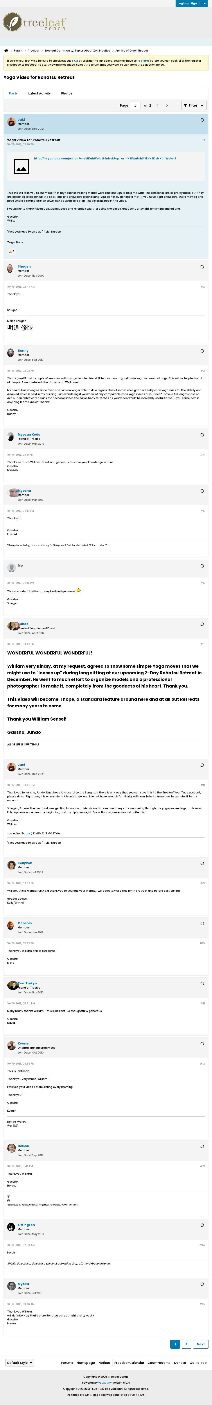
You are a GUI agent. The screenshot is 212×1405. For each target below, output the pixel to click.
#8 (203, 785)
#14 (202, 1245)
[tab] (13, 93)
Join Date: (24, 129)
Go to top (198, 1363)
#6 (202, 583)
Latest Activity (39, 93)
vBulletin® (105, 1383)
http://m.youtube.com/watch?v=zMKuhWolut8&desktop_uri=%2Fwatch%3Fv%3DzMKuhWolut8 (105, 158)
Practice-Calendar (129, 1363)
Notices (105, 1363)
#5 (202, 511)
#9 (202, 883)
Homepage (86, 1363)
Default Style (19, 1363)
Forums (67, 1363)
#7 (202, 644)
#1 (203, 140)
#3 (203, 371)
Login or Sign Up (192, 3)
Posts (13, 93)
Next (201, 1344)
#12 (202, 1063)
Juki (28, 833)
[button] (11, 251)
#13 (202, 1166)
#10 (202, 943)
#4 (202, 455)
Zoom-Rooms (159, 1363)
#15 (202, 1304)
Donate (180, 1363)
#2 (203, 286)
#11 (202, 1003)
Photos (66, 93)
